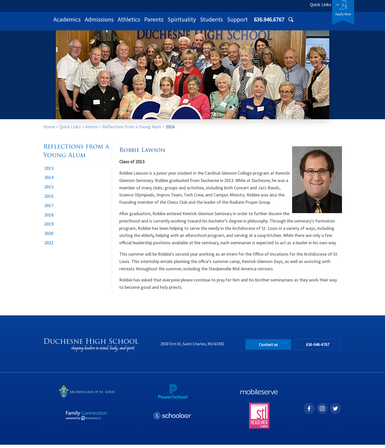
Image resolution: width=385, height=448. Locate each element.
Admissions (165, 23)
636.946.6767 (283, 5)
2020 (48, 236)
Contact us (268, 347)
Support (303, 23)
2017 (48, 209)
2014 (48, 181)
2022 (48, 246)
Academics (133, 23)
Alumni (91, 130)
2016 (170, 130)
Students (277, 23)
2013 (48, 171)
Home (49, 130)
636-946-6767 (318, 347)
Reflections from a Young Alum (131, 130)
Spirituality (248, 23)
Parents (220, 23)
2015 (48, 190)
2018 (48, 218)
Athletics (195, 23)
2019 (48, 227)
